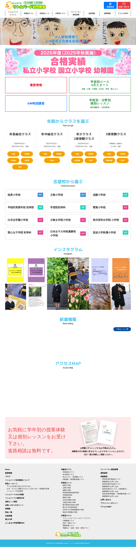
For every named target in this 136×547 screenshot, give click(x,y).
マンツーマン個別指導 (109, 469)
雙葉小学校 (99, 207)
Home (7, 469)
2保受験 (77, 160)
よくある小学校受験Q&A (14, 523)
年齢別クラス (66, 469)
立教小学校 (56, 194)
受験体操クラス (68, 525)
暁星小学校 (14, 194)
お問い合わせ (105, 500)
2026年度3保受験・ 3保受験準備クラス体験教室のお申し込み (116, 495)
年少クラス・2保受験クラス (73, 477)
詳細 (13, 154)
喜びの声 (8, 519)
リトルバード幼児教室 (15, 491)
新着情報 (8, 473)
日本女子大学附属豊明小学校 (73, 510)
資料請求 (103, 473)
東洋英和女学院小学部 (71, 505)
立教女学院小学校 (60, 219)
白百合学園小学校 (18, 219)
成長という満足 (11, 502)
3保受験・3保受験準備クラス (73, 479)
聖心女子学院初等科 (70, 507)
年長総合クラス (68, 472)
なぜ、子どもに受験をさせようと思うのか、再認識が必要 (29, 489)
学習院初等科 (58, 207)
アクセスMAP (105, 507)
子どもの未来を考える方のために (19, 486)
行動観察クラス (68, 521)
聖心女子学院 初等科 (19, 232)
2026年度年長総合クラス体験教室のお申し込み (111, 480)
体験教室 (103, 476)
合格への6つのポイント (14, 505)
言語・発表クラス (69, 523)
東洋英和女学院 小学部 (106, 219)
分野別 (26, 160)
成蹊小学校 (99, 194)
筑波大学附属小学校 (104, 232)
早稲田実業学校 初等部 (21, 207)
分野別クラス (66, 516)
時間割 (26, 154)
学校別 (13, 160)
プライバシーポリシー (109, 503)
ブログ (7, 476)
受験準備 (109, 160)
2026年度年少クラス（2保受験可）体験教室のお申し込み (115, 490)
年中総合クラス (68, 474)
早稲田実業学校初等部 (71, 493)
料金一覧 (8, 512)
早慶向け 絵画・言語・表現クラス (76, 528)
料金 (20, 167)
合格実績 (8, 516)
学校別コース (66, 483)
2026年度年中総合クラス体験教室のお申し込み (111, 485)
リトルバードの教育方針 (14, 498)
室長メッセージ (11, 484)
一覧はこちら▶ (122, 329)
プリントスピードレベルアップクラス (76, 518)
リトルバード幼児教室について (17, 480)
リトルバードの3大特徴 (14, 495)
